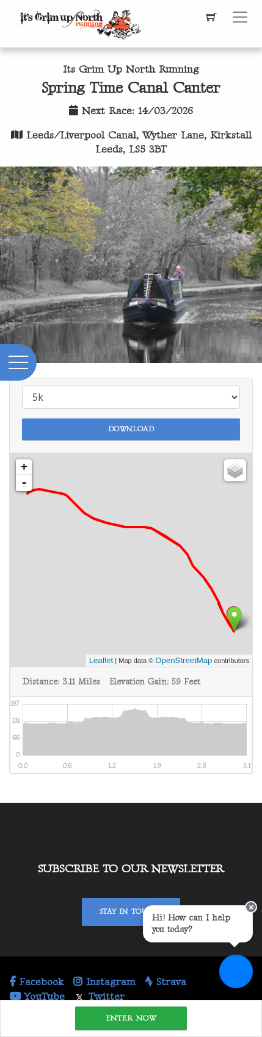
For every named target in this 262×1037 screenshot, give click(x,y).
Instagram (104, 982)
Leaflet (101, 660)
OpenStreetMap (183, 660)
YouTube (37, 997)
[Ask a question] (236, 971)
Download (131, 429)
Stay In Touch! (131, 911)
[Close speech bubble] (251, 907)
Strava (165, 982)
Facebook (36, 982)
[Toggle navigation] (240, 17)
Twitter (99, 997)
